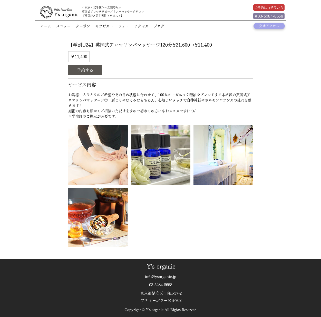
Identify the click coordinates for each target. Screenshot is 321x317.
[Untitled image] (98, 155)
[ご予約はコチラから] (269, 7)
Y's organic (161, 266)
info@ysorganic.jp (160, 277)
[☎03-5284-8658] (269, 16)
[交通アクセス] (269, 26)
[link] (85, 70)
